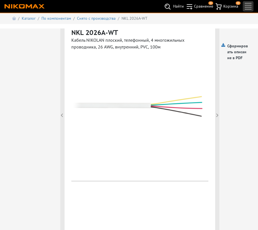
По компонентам (56, 18)
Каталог (29, 18)
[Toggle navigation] (248, 6)
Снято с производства (96, 18)
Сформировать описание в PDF (237, 51)
